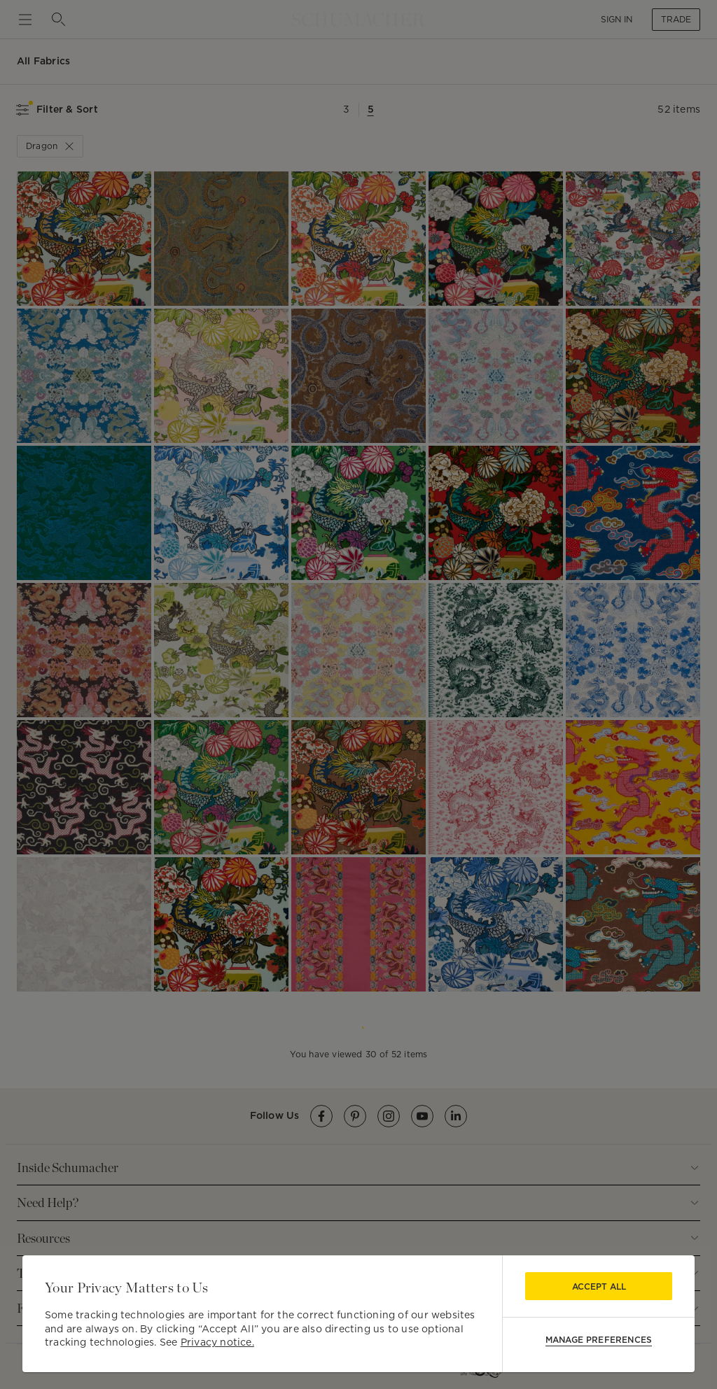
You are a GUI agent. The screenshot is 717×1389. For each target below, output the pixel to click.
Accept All (599, 1286)
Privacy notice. (217, 1342)
